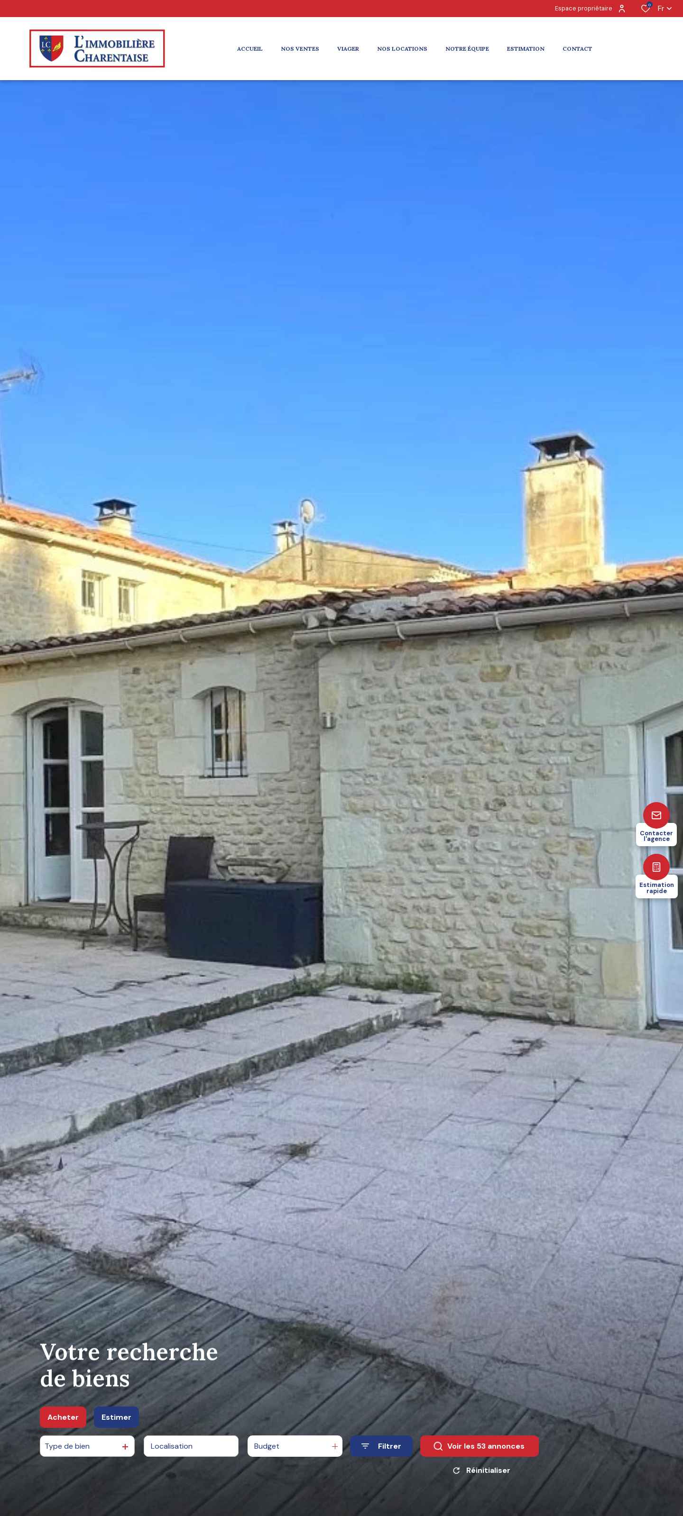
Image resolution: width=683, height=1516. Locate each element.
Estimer (116, 1418)
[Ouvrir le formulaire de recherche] (381, 1447)
